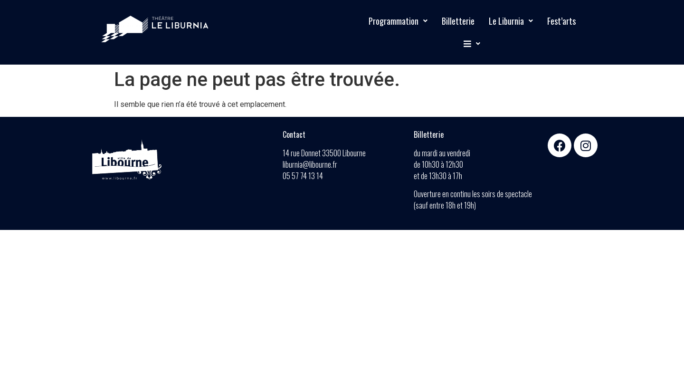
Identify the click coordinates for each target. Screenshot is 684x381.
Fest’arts (561, 21)
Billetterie (458, 21)
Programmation (398, 21)
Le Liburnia (511, 21)
